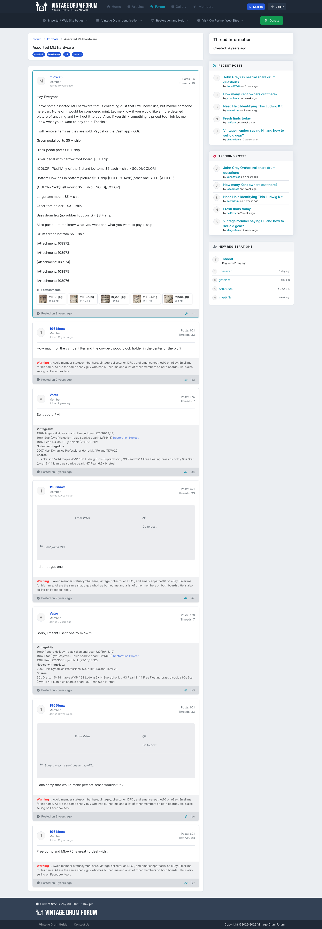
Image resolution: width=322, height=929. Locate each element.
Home (114, 7)
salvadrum (233, 110)
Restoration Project (126, 437)
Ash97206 (226, 288)
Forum (157, 7)
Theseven (225, 271)
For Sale (52, 39)
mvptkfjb (225, 297)
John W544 (234, 86)
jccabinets (233, 98)
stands (78, 54)
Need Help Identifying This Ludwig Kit (253, 106)
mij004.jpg (150, 296)
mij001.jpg (56, 296)
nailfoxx (232, 122)
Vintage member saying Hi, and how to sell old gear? (253, 132)
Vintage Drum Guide (53, 924)
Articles (136, 7)
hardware (54, 54)
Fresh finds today (237, 118)
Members (203, 7)
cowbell (38, 54)
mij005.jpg (182, 296)
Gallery (178, 7)
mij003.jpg (118, 296)
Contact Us (81, 924)
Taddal (227, 259)
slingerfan (233, 139)
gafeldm (224, 280)
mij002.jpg (87, 296)
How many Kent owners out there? (250, 94)
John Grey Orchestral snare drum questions (249, 79)
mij (66, 54)
